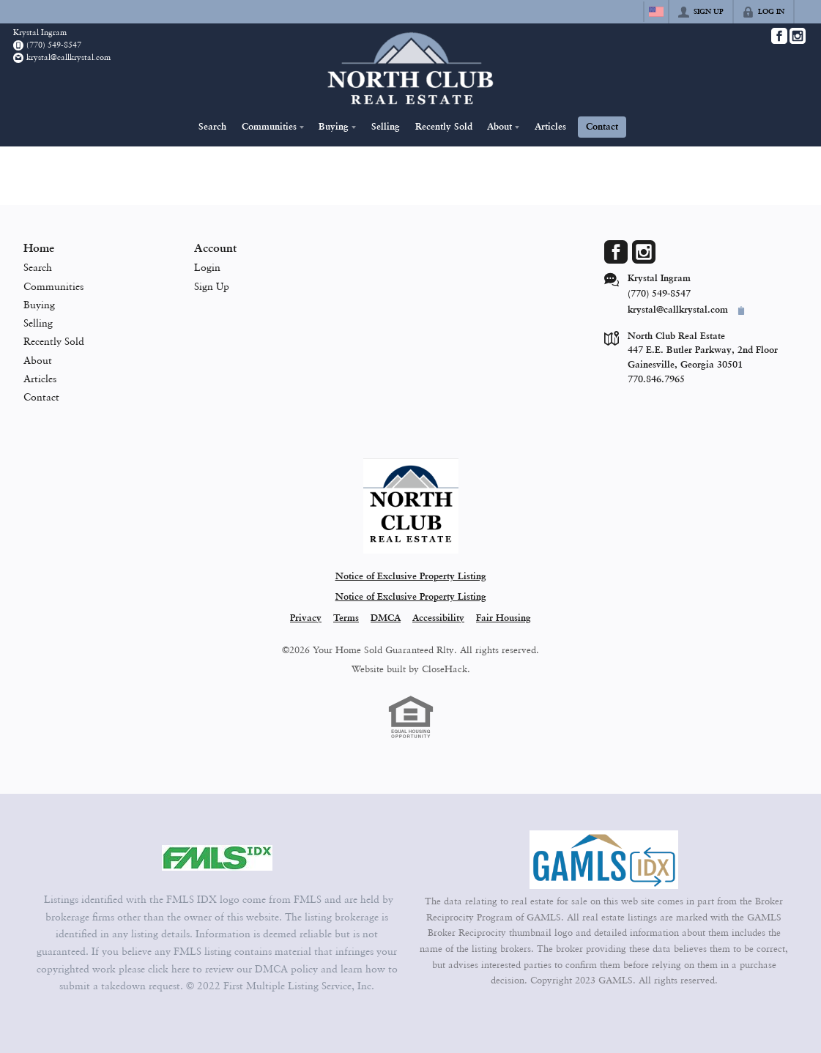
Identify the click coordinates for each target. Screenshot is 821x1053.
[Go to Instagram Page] (798, 36)
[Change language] (656, 11)
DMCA (386, 618)
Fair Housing (503, 618)
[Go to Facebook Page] (779, 36)
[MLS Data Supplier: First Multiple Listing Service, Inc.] (217, 858)
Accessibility (438, 618)
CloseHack (444, 668)
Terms (346, 618)
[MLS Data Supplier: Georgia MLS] (604, 859)
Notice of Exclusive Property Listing (410, 576)
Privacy (306, 618)
